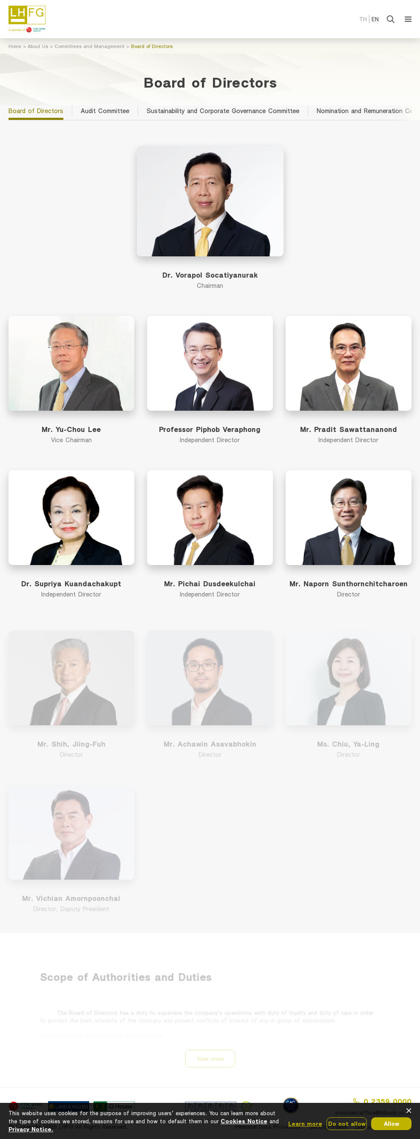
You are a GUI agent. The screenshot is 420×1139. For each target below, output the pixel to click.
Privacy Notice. (31, 1129)
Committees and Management (89, 46)
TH (363, 19)
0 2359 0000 (382, 1101)
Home (15, 46)
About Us (38, 46)
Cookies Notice (244, 1121)
